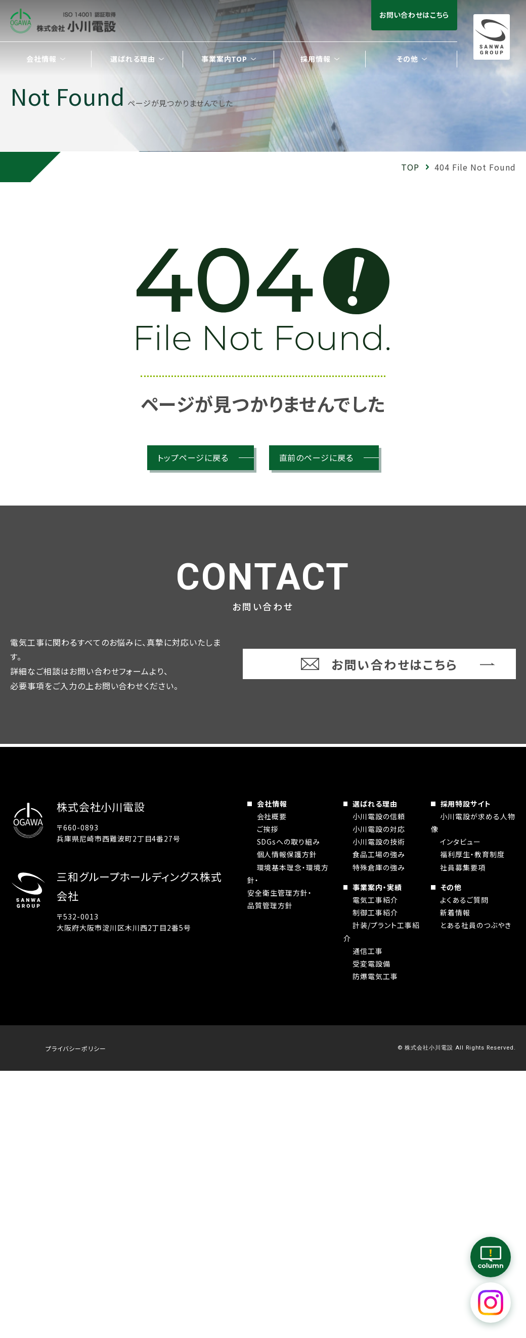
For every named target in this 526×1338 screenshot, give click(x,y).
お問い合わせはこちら (414, 15)
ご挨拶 (268, 829)
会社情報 (272, 804)
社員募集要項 (463, 867)
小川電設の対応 (379, 829)
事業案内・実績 (377, 887)
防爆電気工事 (375, 976)
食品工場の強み (379, 854)
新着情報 (455, 912)
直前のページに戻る (316, 457)
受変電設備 (371, 963)
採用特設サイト (466, 804)
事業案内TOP (224, 59)
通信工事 (368, 951)
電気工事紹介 (375, 900)
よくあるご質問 (464, 900)
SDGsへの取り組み (289, 842)
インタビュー (460, 842)
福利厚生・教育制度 (472, 854)
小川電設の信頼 (379, 816)
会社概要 (272, 816)
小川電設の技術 (379, 842)
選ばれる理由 (375, 804)
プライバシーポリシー (76, 1048)
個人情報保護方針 (287, 854)
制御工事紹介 (375, 912)
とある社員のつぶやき (475, 925)
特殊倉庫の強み (379, 867)
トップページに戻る (193, 457)
